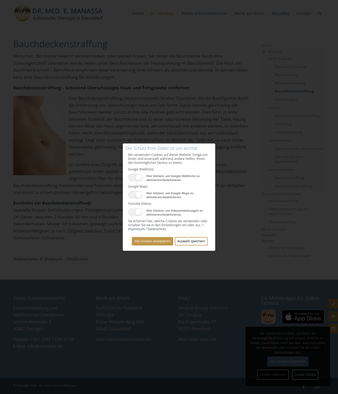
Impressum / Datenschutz (147, 229)
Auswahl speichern (191, 241)
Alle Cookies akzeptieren (152, 241)
